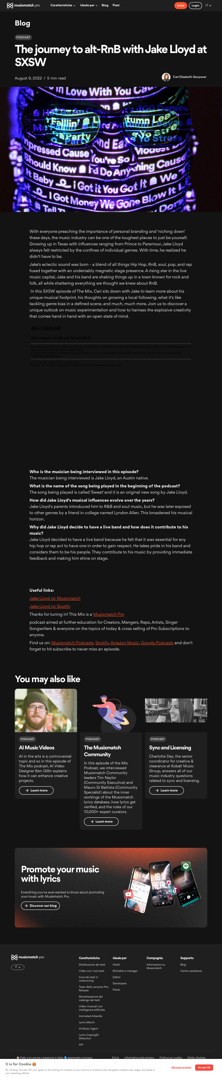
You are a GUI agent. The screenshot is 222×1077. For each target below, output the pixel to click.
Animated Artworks (90, 1016)
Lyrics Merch (87, 1022)
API (81, 1045)
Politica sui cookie (171, 1058)
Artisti (116, 965)
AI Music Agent (88, 1029)
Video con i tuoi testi (91, 971)
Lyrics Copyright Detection (89, 1037)
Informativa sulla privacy (139, 1058)
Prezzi (116, 990)
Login (195, 5)
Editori (117, 977)
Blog (105, 5)
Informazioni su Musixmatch (156, 967)
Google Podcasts (157, 643)
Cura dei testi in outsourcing (88, 979)
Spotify (102, 643)
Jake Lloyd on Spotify (49, 607)
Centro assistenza (191, 971)
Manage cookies (181, 1067)
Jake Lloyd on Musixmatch (54, 599)
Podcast (23, 37)
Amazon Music (124, 643)
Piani (116, 5)
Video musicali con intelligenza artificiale (92, 1008)
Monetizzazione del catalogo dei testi (91, 999)
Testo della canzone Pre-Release (94, 989)
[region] (111, 1068)
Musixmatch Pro (108, 615)
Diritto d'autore (196, 1058)
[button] (62, 5)
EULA (115, 1058)
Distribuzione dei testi (92, 965)
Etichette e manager (125, 971)
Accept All (204, 1067)
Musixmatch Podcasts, (72, 643)
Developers (120, 983)
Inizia (180, 5)
